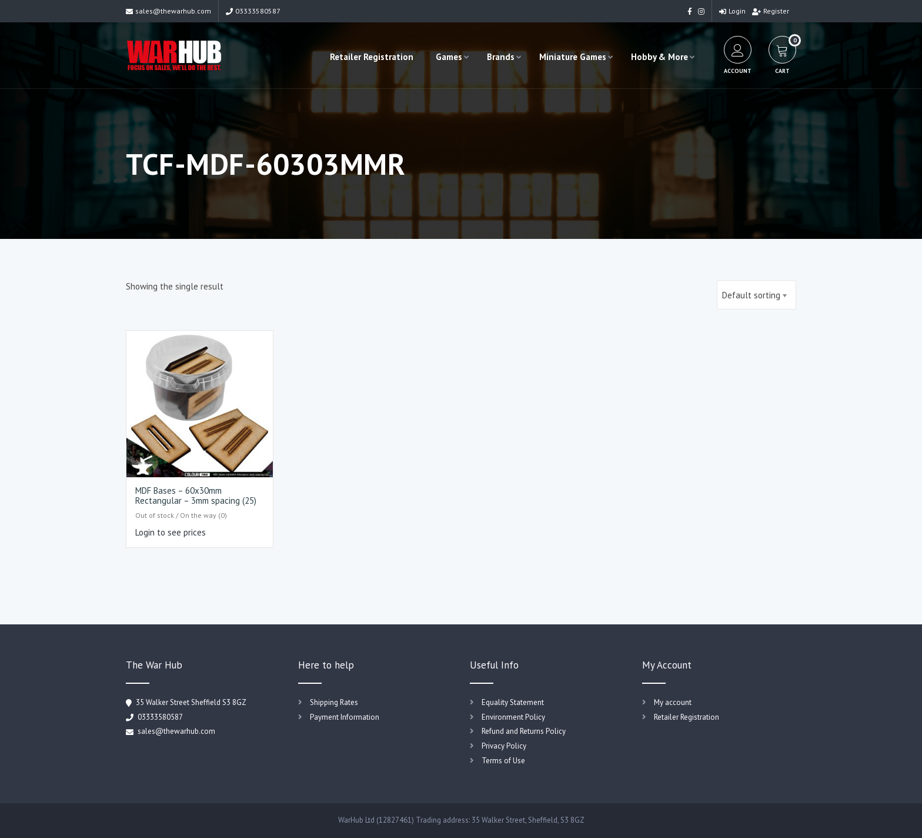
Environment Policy (513, 717)
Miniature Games (572, 56)
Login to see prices (170, 532)
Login (732, 10)
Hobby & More (659, 56)
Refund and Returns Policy (524, 731)
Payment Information (344, 717)
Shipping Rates (334, 702)
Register (770, 10)
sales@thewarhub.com (168, 10)
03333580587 (253, 10)
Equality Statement (513, 702)
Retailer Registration (371, 56)
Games (449, 56)
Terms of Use (503, 761)
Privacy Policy (504, 746)
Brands (501, 56)
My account (673, 702)
